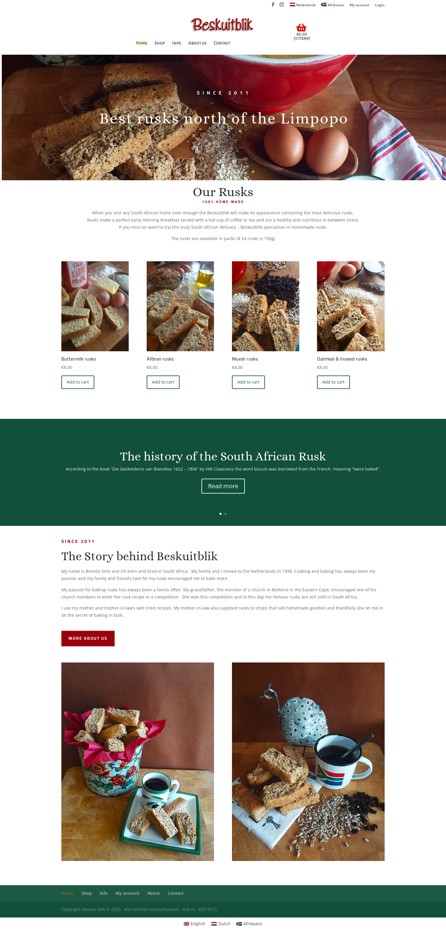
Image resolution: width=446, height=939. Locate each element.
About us (197, 43)
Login (380, 5)
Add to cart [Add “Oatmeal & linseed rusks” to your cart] (333, 382)
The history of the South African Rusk (223, 457)
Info (176, 43)
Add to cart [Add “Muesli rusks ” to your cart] (248, 382)
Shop (159, 43)
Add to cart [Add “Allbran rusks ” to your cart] (163, 382)
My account (360, 5)
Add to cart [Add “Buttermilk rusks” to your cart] (78, 382)
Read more (223, 486)
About (153, 893)
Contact (222, 43)
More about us (88, 638)
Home (141, 43)
